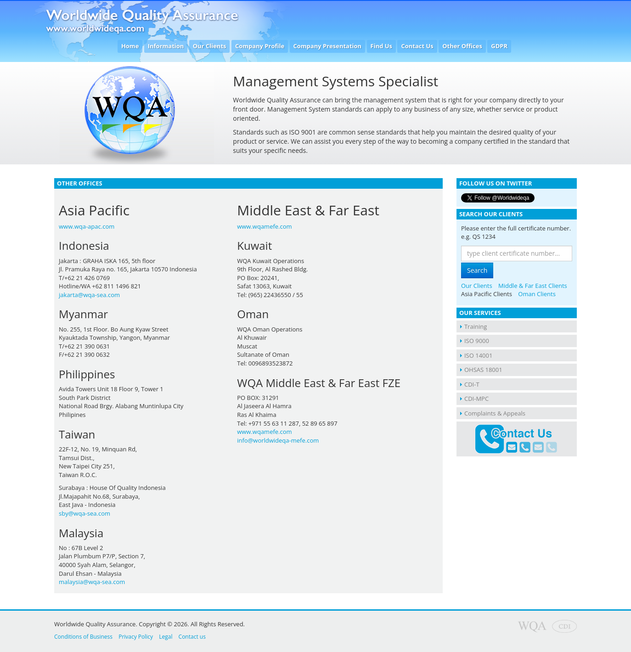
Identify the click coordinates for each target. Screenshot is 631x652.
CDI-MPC (476, 398)
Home (130, 46)
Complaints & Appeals (494, 413)
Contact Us (417, 46)
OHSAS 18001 (483, 369)
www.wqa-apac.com (86, 226)
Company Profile (259, 46)
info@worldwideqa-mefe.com (278, 440)
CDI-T (471, 384)
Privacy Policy (135, 637)
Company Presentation (327, 46)
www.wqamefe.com (264, 226)
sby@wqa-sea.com (84, 513)
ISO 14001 (478, 355)
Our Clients (209, 46)
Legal (165, 637)
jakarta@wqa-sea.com (89, 295)
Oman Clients (537, 294)
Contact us (192, 637)
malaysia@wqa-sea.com (92, 582)
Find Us (382, 46)
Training (475, 326)
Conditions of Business (83, 637)
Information (166, 46)
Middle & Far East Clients (532, 285)
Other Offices (462, 46)
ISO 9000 (476, 341)
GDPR (499, 46)
